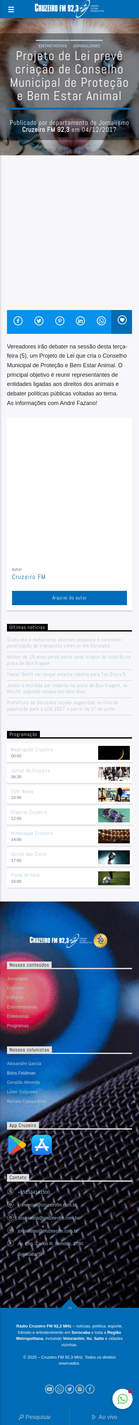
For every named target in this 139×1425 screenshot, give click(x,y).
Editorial (15, 997)
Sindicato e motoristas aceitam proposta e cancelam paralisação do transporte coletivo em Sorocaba (64, 643)
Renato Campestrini (26, 1101)
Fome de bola (25, 875)
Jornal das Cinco (29, 854)
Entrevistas (53, 46)
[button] (122, 1399)
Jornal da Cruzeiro (30, 770)
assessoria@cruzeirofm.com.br (48, 1217)
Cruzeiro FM (29, 577)
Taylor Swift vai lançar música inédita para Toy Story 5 (66, 674)
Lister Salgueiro (22, 1091)
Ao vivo (104, 1417)
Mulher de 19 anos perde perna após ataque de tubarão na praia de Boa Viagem (69, 660)
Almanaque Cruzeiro (32, 833)
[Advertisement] (69, 237)
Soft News (22, 791)
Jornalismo (86, 46)
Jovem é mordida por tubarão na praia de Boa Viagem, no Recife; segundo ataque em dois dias (67, 688)
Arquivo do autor (69, 597)
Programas (17, 1025)
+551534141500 (34, 1192)
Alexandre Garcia (24, 1063)
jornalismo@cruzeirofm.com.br (48, 1230)
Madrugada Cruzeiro (32, 749)
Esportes (15, 987)
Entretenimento (22, 1007)
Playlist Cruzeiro (29, 812)
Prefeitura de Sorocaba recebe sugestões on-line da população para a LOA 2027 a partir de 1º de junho (62, 705)
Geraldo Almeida (23, 1082)
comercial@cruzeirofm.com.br (47, 1204)
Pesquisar (34, 1417)
